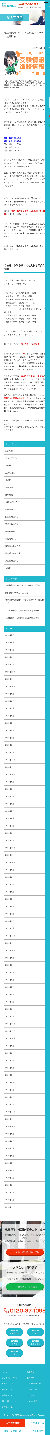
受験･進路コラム (12, 502)
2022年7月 (9, 972)
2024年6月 (9, 804)
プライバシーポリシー (10, 1378)
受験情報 (9, 495)
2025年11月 (10, 679)
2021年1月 (9, 1104)
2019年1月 (9, 1200)
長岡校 (8, 568)
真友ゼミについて (9, 1384)
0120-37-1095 (29, 4)
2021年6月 (9, 1068)
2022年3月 (9, 1002)
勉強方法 (9, 487)
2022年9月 (9, 958)
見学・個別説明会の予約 (25, 1252)
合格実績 (30, 1378)
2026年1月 (9, 664)
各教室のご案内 (8, 1407)
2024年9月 (9, 782)
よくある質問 (32, 1401)
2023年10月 (10, 862)
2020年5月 (9, 1163)
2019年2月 (9, 1192)
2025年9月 (9, 694)
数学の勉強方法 (11, 524)
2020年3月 (9, 1178)
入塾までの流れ (33, 1389)
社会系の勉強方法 (12, 553)
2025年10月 (10, 686)
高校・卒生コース (9, 1401)
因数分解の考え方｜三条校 (16, 593)
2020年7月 (9, 1148)
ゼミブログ (31, 1395)
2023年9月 (9, 870)
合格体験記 (10, 509)
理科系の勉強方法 (12, 546)
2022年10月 (10, 950)
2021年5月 (9, 1075)
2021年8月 (9, 1053)
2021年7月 (9, 1060)
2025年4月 (9, 730)
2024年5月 (9, 811)
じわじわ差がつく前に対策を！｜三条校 (22, 610)
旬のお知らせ (11, 539)
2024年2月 (9, 833)
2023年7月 (9, 884)
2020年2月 (9, 1185)
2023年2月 (9, 921)
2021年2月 (9, 1097)
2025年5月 (9, 723)
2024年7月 (9, 796)
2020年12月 (10, 1112)
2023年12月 (10, 848)
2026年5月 (9, 635)
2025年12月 (10, 672)
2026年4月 (9, 642)
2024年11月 (10, 767)
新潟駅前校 (10, 531)
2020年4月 (9, 1170)
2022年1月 (9, 1016)
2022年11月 (10, 943)
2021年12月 (10, 1024)
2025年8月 (9, 701)
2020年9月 (9, 1134)
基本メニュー (7, 1389)
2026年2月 (9, 657)
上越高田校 (10, 473)
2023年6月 (9, 892)
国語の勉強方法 (11, 517)
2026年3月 (9, 650)
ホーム (4, 1372)
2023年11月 (10, 855)
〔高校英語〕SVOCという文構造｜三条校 (23, 585)
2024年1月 (9, 840)
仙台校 (8, 480)
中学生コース (7, 1395)
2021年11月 (10, 1031)
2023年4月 (9, 906)
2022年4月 (9, 994)
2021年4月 (9, 1082)
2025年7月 (9, 708)
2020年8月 (9, 1141)
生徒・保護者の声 (34, 1384)
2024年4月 (9, 818)
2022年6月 (9, 980)
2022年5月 (9, 987)
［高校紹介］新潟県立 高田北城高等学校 (22, 618)
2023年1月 (9, 928)
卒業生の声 (37, 1431)
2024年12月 (10, 760)
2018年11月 (10, 1207)
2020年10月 (10, 1126)
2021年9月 (9, 1046)
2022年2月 (9, 1009)
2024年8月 (9, 789)
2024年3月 (9, 826)
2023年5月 (9, 899)
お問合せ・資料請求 (25, 1287)
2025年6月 (9, 716)
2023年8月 (9, 877)
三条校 (8, 465)
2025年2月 (9, 745)
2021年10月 (10, 1038)
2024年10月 (10, 774)
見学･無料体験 (12, 1423)
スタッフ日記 (11, 458)
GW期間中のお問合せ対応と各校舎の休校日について (25, 601)
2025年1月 (9, 752)
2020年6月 (9, 1156)
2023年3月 (9, 914)
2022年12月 (10, 936)
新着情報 (30, 1372)
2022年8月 (9, 965)
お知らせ (9, 451)
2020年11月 (10, 1119)
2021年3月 (9, 1090)
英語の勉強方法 (11, 561)
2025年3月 (9, 738)
